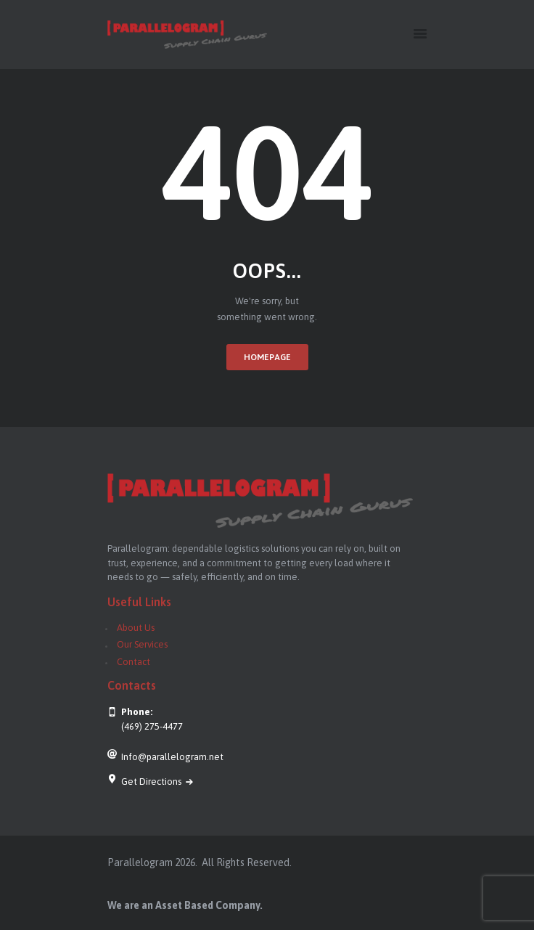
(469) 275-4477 (152, 726)
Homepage (267, 357)
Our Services (142, 644)
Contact (133, 661)
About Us (136, 627)
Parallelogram (140, 862)
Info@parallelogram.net (172, 756)
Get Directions (152, 781)
